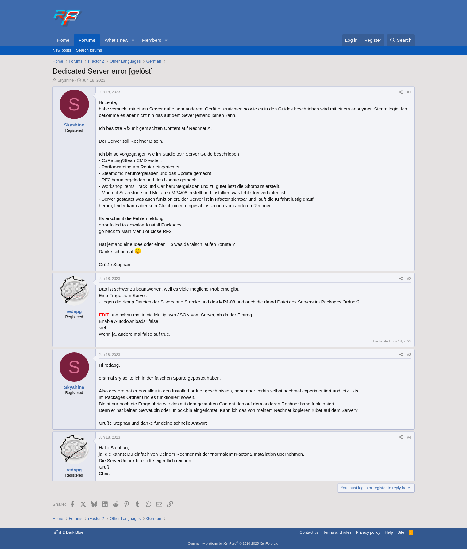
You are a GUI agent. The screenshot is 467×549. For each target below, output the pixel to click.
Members (151, 40)
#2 (409, 278)
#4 (409, 437)
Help (389, 532)
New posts (61, 50)
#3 (409, 355)
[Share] (401, 92)
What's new (116, 40)
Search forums (89, 50)
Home (63, 40)
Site (400, 532)
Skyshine (66, 80)
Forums (87, 40)
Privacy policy (368, 532)
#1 (409, 92)
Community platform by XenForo (233, 543)
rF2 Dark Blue (68, 532)
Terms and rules (337, 532)
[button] (133, 40)
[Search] (401, 40)
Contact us (308, 532)
